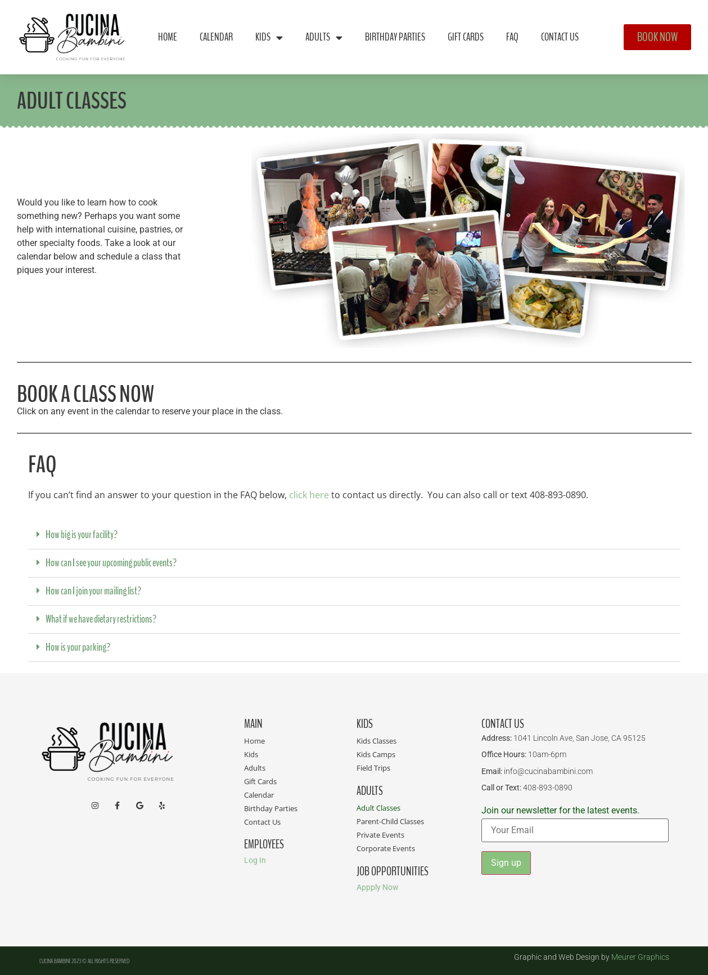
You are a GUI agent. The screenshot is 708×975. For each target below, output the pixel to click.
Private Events (380, 835)
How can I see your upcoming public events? (111, 563)
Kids (269, 37)
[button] (354, 535)
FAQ (512, 37)
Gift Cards (466, 37)
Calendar (216, 37)
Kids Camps (376, 754)
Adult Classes (378, 808)
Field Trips (373, 768)
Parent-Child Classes (390, 821)
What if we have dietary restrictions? (101, 619)
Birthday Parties (395, 37)
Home (167, 37)
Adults (323, 37)
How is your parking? (78, 647)
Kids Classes (376, 741)
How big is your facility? (82, 534)
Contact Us (560, 37)
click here (309, 495)
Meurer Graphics (640, 956)
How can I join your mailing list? (93, 591)
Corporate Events (386, 848)
